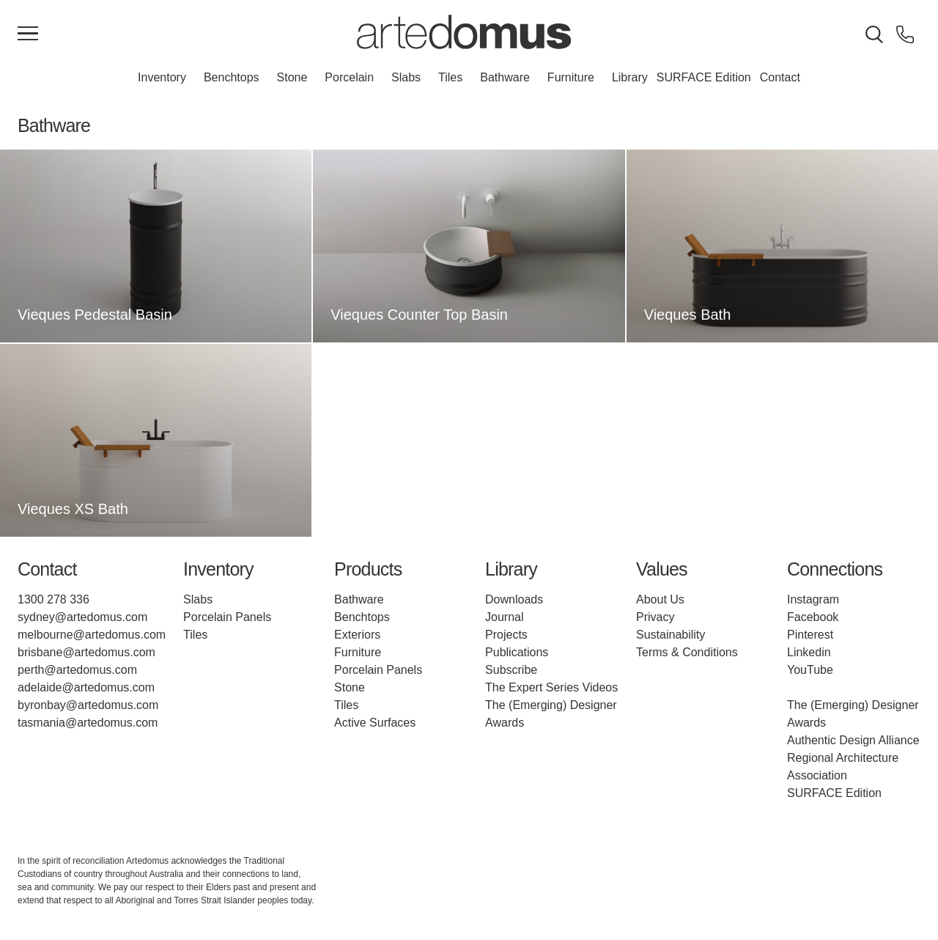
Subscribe (511, 670)
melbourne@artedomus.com (92, 634)
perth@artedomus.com (77, 670)
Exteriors (357, 634)
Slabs (406, 77)
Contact (780, 77)
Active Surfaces (375, 722)
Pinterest (810, 634)
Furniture (570, 77)
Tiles (450, 77)
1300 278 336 (53, 599)
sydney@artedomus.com (82, 617)
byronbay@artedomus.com (88, 705)
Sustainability (670, 634)
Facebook (812, 617)
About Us (660, 599)
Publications (516, 652)
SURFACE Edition (704, 77)
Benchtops (231, 77)
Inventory (162, 77)
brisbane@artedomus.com (86, 652)
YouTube (810, 670)
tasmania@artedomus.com (88, 722)
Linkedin (809, 652)
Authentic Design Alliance (853, 740)
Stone (292, 77)
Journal (504, 617)
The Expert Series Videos (551, 687)
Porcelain (349, 77)
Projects (506, 634)
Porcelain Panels (227, 617)
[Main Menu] (28, 34)
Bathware (505, 77)
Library (630, 77)
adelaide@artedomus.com (86, 687)
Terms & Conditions (687, 652)
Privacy (655, 617)
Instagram (813, 599)
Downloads (514, 599)
